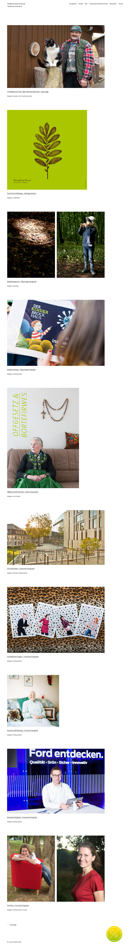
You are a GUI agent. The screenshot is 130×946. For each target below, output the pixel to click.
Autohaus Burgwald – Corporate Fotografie (22, 817)
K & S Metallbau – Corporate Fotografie (20, 568)
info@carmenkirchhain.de (16, 4)
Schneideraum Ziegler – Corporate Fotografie (23, 657)
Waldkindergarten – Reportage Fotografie (21, 281)
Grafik (81, 4)
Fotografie (73, 4)
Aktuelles (113, 4)
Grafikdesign (16, 198)
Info (86, 4)
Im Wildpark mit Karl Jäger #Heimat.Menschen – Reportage (28, 92)
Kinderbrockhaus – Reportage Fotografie (21, 369)
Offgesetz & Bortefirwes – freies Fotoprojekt (22, 492)
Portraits (25, 910)
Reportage (29, 96)
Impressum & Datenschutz (98, 4)
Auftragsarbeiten (17, 374)
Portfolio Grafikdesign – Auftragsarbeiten (21, 193)
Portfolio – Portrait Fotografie (18, 905)
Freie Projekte (22, 96)
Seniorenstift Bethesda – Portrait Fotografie (22, 730)
